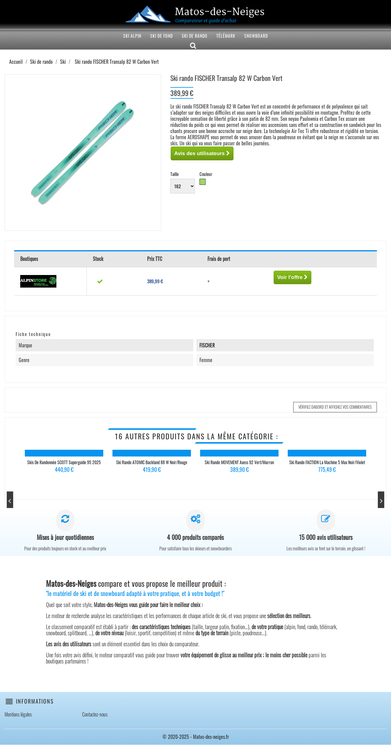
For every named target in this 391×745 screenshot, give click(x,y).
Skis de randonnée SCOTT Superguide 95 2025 (64, 462)
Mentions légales (18, 714)
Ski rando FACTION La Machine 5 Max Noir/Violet (327, 462)
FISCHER (207, 345)
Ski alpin (132, 35)
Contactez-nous (95, 714)
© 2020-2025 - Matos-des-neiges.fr (195, 737)
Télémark (225, 35)
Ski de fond (161, 35)
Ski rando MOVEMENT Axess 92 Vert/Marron (239, 462)
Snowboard (256, 35)
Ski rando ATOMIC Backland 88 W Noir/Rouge (151, 462)
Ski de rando (194, 35)
